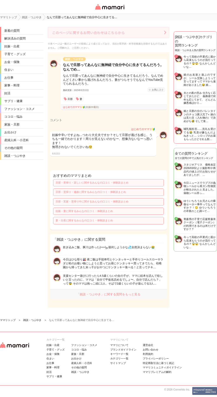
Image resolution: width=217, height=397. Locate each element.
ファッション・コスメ (19, 109)
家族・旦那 (12, 124)
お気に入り (158, 89)
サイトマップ (118, 363)
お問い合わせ (150, 349)
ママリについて (119, 345)
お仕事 (8, 77)
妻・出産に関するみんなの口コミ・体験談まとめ (84, 220)
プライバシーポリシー (156, 358)
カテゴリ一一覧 (119, 358)
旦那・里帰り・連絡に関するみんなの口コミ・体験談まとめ (91, 192)
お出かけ (10, 132)
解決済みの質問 (15, 38)
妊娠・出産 (12, 46)
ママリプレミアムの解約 (157, 372)
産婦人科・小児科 (16, 140)
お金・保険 (12, 62)
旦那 (70, 99)
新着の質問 (12, 30)
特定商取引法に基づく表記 (158, 363)
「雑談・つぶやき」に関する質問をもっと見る (108, 294)
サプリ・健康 (13, 101)
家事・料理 (12, 85)
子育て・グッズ (15, 54)
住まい (8, 69)
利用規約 (148, 354)
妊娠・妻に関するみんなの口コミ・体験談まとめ (84, 211)
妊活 (7, 93)
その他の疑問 (13, 148)
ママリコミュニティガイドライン (162, 367)
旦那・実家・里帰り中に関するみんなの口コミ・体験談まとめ (92, 201)
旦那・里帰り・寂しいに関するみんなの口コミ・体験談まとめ (92, 182)
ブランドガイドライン (123, 349)
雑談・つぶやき (15, 155)
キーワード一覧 (119, 354)
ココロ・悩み (13, 116)
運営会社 (148, 345)
